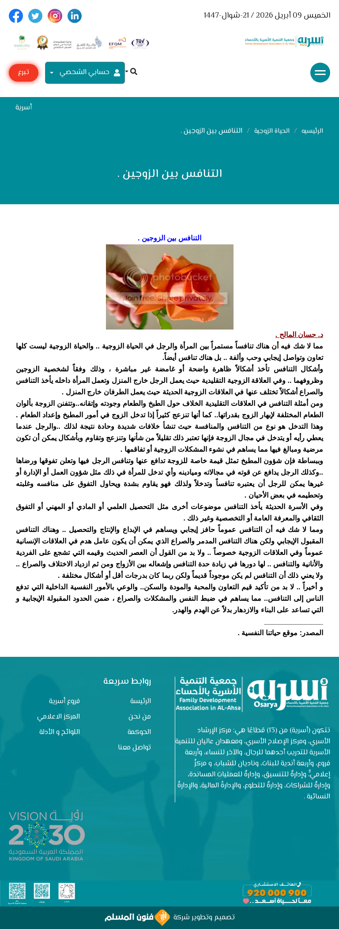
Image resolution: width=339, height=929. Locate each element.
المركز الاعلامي (58, 717)
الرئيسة (140, 701)
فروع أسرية (64, 701)
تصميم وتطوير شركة (170, 918)
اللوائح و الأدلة (59, 732)
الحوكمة (139, 732)
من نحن (139, 717)
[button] (131, 72)
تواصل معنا (134, 747)
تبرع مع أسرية (23, 74)
